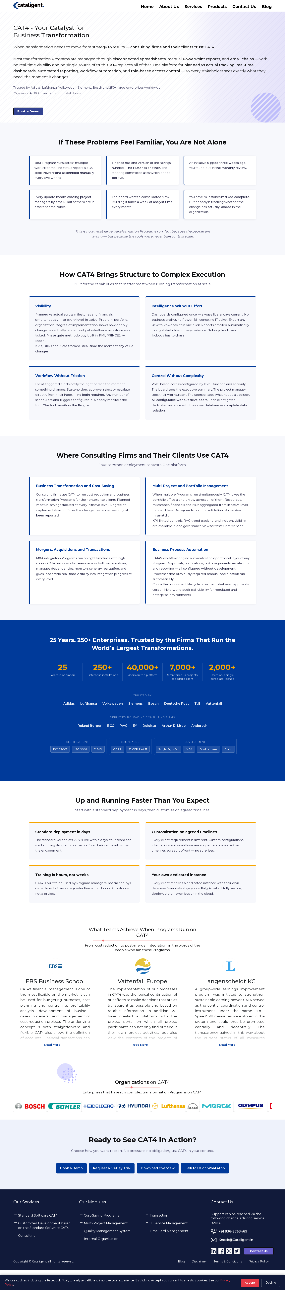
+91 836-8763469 (233, 1251)
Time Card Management (169, 1250)
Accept (250, 1282)
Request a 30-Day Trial (112, 1187)
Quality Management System (107, 1250)
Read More (55, 1061)
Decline (270, 1282)
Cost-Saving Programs (101, 1235)
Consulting (27, 1255)
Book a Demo (71, 1187)
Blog (267, 7)
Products (217, 7)
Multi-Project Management (106, 1242)
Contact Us (244, 7)
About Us (169, 7)
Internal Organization (101, 1258)
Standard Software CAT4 (37, 1235)
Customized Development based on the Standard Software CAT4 (44, 1245)
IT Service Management (169, 1242)
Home (147, 7)
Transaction (159, 1235)
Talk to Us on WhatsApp (205, 1187)
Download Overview (158, 1187)
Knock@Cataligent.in (236, 1259)
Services (193, 7)
